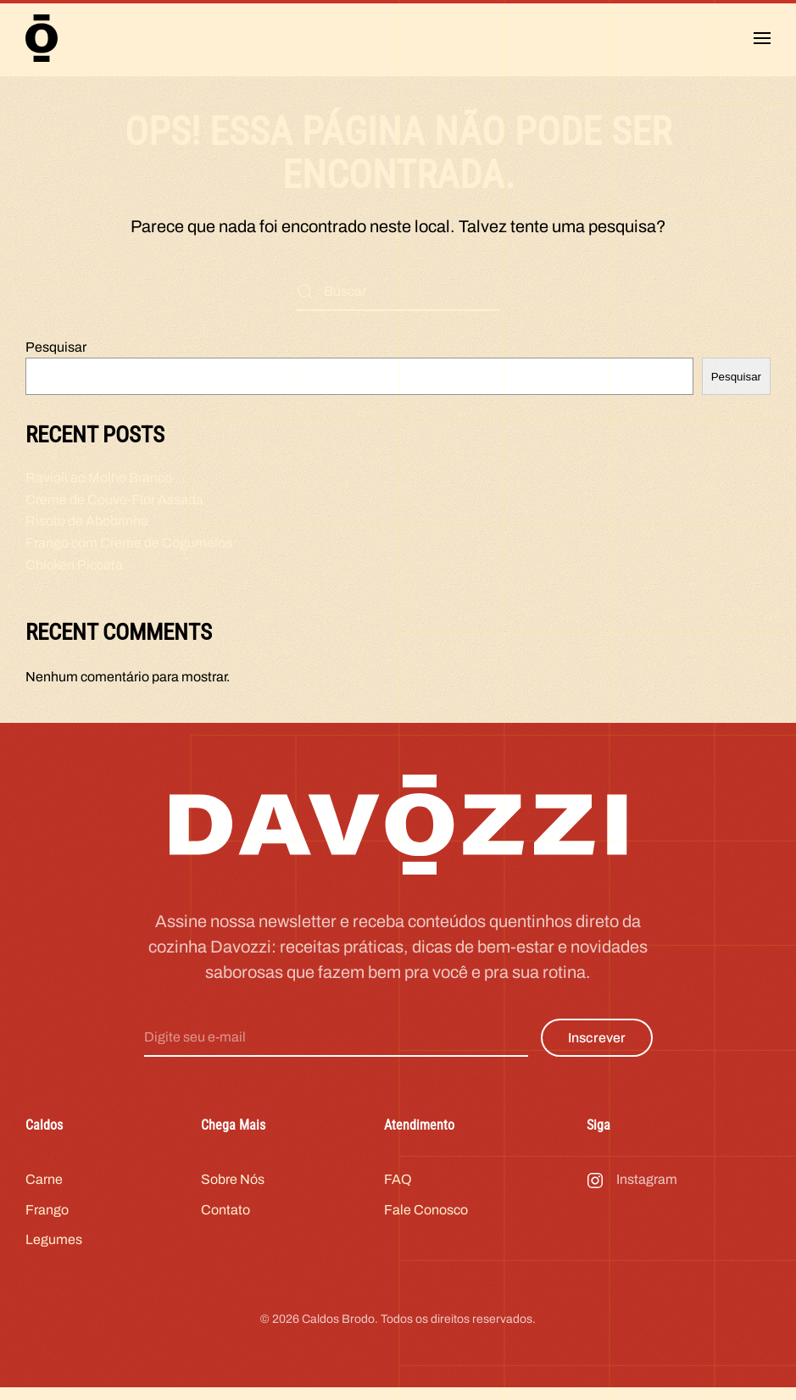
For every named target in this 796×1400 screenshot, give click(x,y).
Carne (44, 1187)
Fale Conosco (426, 1217)
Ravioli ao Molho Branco (98, 477)
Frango (47, 1217)
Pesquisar (55, 347)
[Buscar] (398, 292)
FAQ (398, 1187)
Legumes (53, 1248)
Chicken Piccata (74, 565)
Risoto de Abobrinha (86, 521)
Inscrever (597, 1045)
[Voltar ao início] (41, 38)
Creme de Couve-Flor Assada (114, 499)
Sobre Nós (232, 1187)
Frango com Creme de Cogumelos (128, 543)
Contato (225, 1217)
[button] (762, 38)
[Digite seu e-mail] (336, 1045)
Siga (598, 1133)
